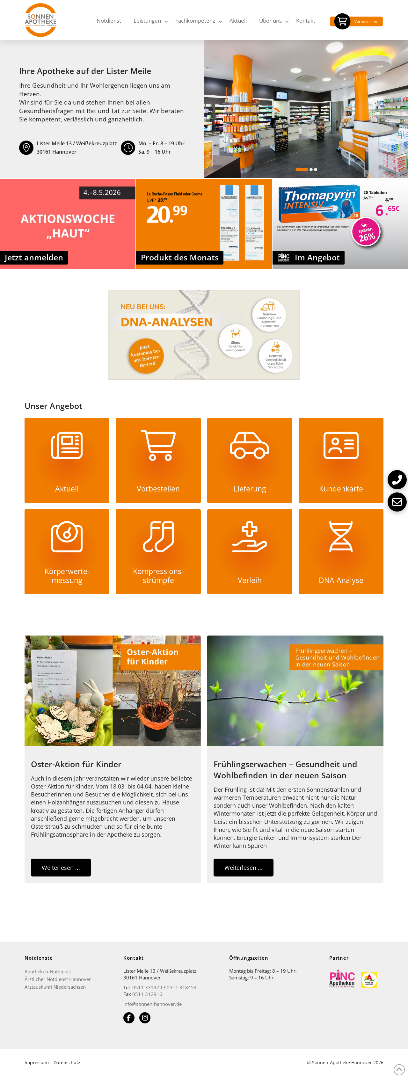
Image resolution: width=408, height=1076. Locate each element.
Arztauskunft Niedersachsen (55, 987)
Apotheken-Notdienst (48, 971)
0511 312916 (147, 994)
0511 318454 (182, 987)
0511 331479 (147, 987)
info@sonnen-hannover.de (152, 1004)
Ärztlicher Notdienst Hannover (58, 979)
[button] (397, 479)
